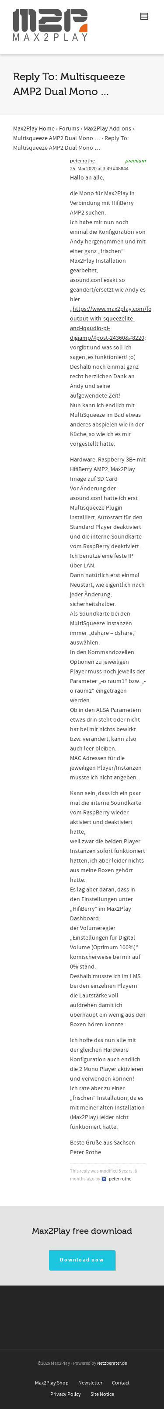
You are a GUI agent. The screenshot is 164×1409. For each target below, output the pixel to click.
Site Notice (102, 1394)
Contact (120, 1383)
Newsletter (90, 1383)
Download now (82, 1260)
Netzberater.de (112, 1363)
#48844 (121, 169)
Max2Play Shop (52, 1383)
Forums (69, 129)
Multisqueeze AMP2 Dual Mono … (56, 138)
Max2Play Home (34, 129)
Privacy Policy (65, 1394)
